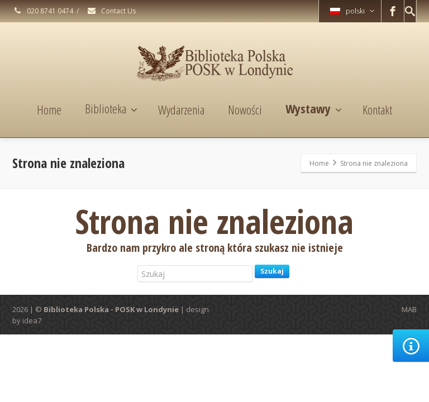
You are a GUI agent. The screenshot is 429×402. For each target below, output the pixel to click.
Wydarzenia (181, 109)
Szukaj (272, 271)
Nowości (245, 109)
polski (352, 11)
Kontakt (377, 109)
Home (49, 109)
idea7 (31, 320)
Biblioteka (111, 108)
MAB (409, 309)
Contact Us (111, 11)
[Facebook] (393, 11)
